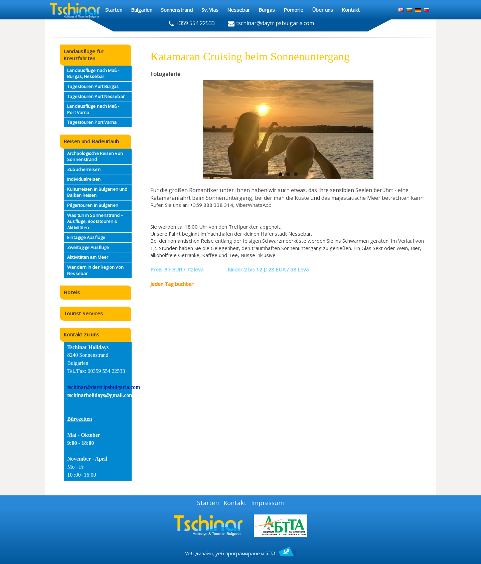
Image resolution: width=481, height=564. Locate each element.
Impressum (267, 503)
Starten (208, 503)
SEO (281, 553)
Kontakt (235, 503)
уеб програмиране (237, 553)
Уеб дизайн (199, 553)
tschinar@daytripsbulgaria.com (103, 387)
